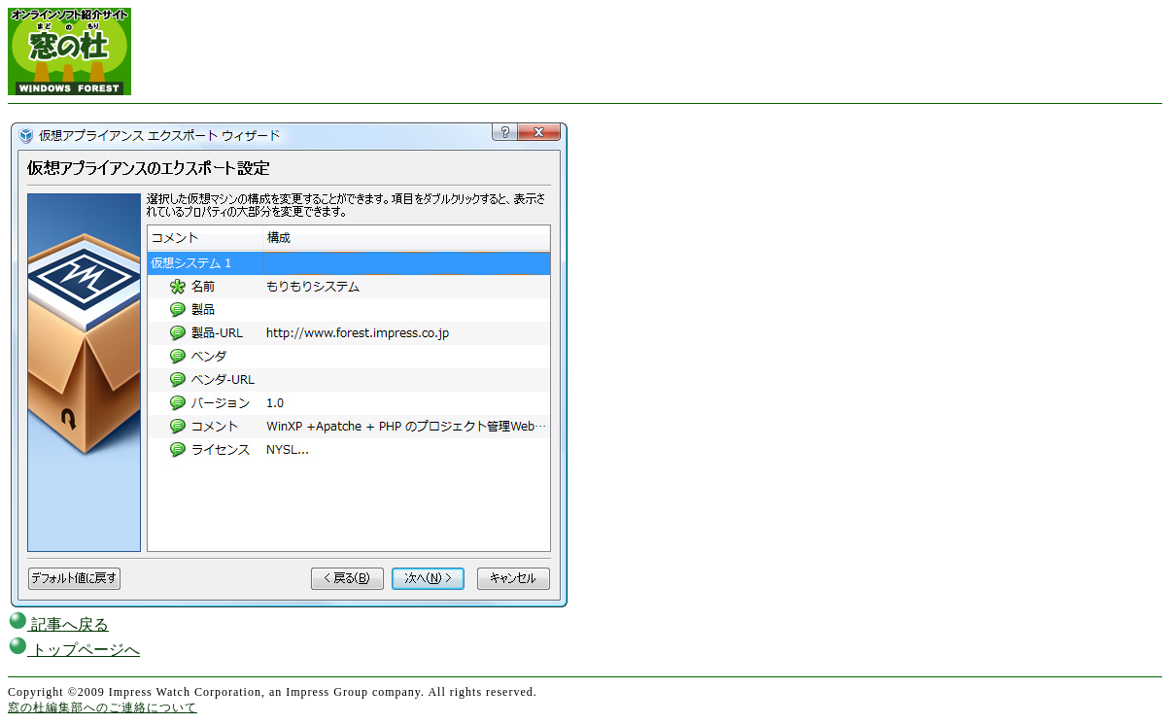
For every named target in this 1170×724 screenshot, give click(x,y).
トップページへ (74, 649)
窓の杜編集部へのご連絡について (102, 707)
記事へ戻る (58, 624)
